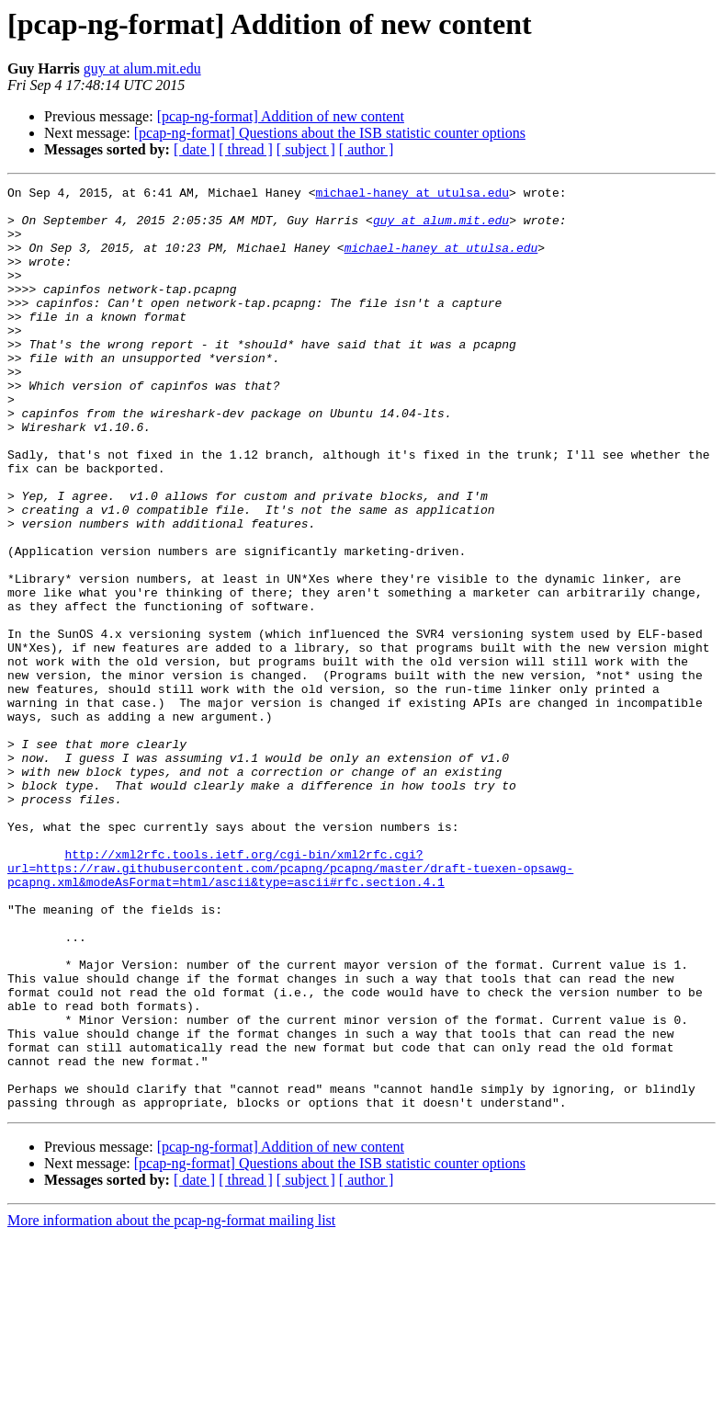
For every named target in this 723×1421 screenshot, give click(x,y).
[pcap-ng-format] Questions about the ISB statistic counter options (329, 133)
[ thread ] (246, 149)
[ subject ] (306, 149)
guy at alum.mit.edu (142, 68)
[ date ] (194, 149)
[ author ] (366, 149)
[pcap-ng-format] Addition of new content (280, 116)
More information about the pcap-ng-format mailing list (171, 1405)
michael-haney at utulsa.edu (412, 195)
